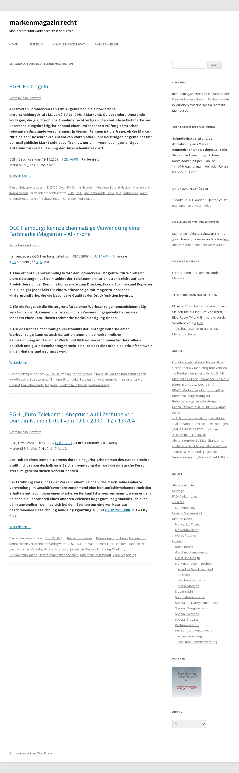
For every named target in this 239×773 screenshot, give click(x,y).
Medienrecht (184, 591)
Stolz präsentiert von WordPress (30, 753)
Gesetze (178, 502)
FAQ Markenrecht (184, 496)
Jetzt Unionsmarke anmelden (192, 205)
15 (55, 448)
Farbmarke (130, 193)
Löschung (104, 549)
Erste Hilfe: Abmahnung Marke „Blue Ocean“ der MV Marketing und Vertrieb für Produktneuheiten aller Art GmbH (199, 367)
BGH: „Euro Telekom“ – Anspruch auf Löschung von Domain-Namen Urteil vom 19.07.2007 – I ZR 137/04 (72, 417)
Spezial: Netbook (187, 614)
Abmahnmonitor (183, 485)
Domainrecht (105, 538)
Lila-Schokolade (32, 385)
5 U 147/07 (100, 256)
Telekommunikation (80, 198)
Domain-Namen (95, 544)
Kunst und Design (187, 558)
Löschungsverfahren (192, 580)
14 (14, 262)
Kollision (102, 374)
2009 (71, 193)
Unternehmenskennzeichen (59, 555)
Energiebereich (94, 193)
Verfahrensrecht (187, 625)
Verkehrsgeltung (124, 555)
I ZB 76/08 (70, 159)
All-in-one (55, 379)
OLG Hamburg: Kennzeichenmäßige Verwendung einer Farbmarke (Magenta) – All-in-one (75, 230)
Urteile (177, 541)
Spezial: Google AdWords (193, 608)
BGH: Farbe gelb (28, 86)
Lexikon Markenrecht (187, 513)
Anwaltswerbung (190, 636)
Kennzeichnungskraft (129, 379)
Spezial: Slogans (186, 619)
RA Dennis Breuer (79, 187)
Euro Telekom (117, 544)
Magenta (51, 385)
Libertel (14, 385)
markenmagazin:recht (43, 22)
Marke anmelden (107, 44)
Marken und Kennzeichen (127, 374)
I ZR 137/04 (63, 443)
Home (13, 44)
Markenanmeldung (185, 233)
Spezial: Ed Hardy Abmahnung (196, 603)
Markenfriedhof (186, 530)
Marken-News (182, 519)
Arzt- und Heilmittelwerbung (197, 642)
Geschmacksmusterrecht (193, 552)
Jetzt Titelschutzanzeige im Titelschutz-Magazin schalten (196, 328)
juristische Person (83, 549)
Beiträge (178, 491)
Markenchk (180, 278)
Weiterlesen (20, 176)
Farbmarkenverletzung (96, 379)
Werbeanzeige (98, 385)
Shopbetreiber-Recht (190, 597)
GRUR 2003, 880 (117, 510)
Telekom (118, 549)
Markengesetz (185, 507)
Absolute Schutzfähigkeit (113, 187)
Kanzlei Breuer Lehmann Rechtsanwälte (200, 99)
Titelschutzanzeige (198, 306)
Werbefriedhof (185, 535)
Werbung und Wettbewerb (194, 631)
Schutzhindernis (53, 198)
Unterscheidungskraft (95, 555)
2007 (71, 544)
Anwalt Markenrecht (69, 44)
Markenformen (188, 586)
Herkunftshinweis (56, 549)
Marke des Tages (187, 524)
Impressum (35, 44)
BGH (79, 193)
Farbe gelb (113, 193)
